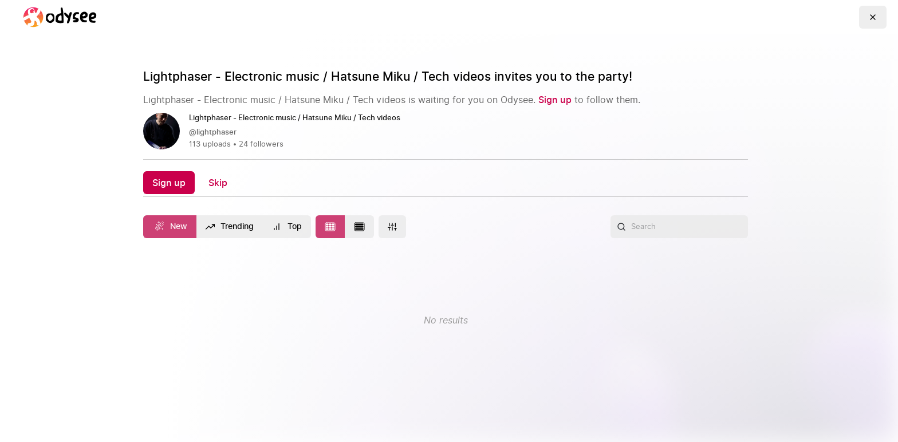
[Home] (60, 17)
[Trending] (229, 226)
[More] (392, 226)
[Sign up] (555, 99)
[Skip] (218, 182)
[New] (169, 226)
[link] (445, 131)
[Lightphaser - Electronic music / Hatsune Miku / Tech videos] (299, 118)
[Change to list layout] (359, 226)
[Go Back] (873, 17)
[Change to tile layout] (330, 226)
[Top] (287, 226)
